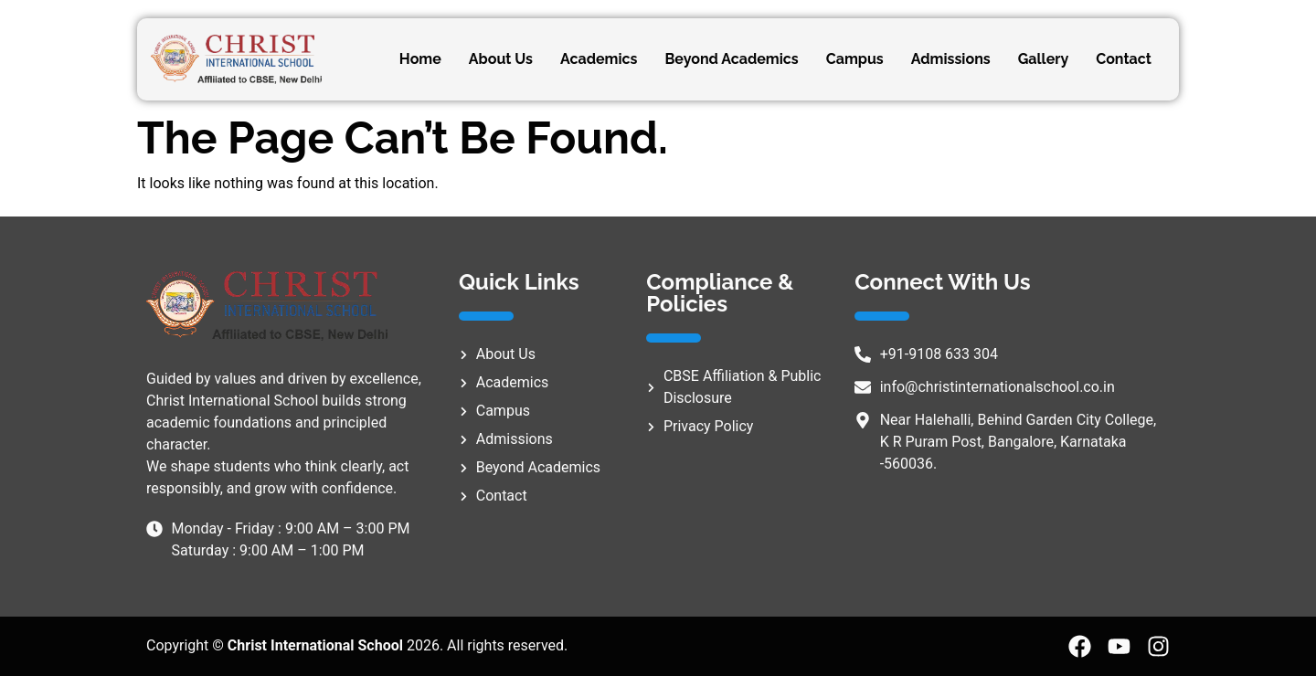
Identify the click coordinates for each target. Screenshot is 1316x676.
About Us (501, 59)
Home (420, 59)
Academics (599, 59)
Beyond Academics (731, 59)
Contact (1124, 59)
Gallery (1043, 59)
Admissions (951, 59)
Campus (855, 59)
